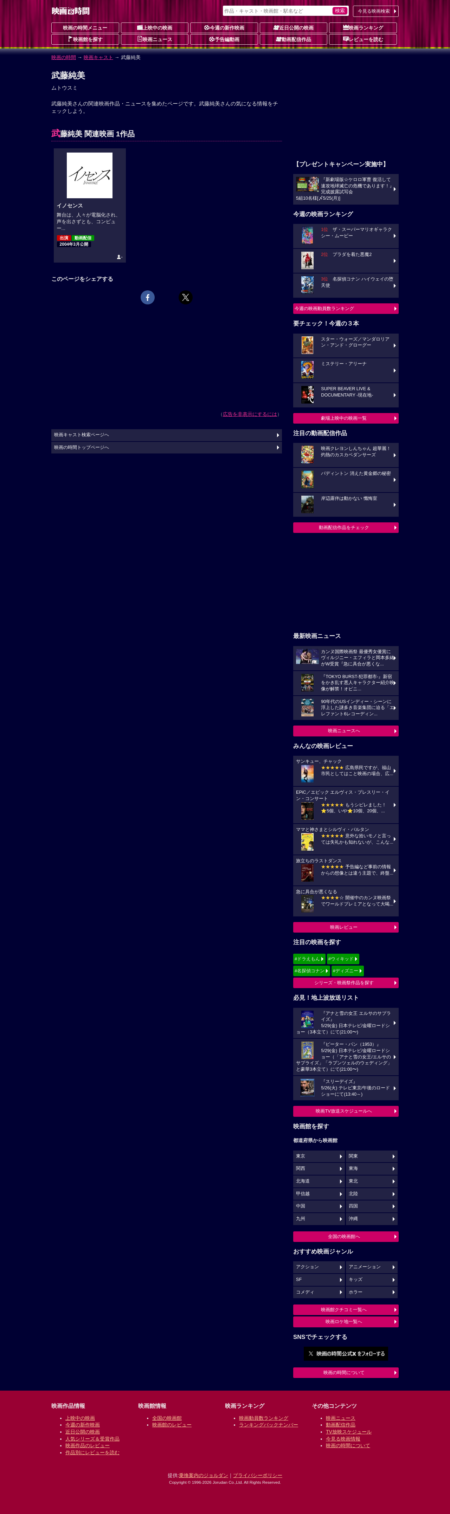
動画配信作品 (293, 39)
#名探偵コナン (309, 970)
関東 (353, 1156)
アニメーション (365, 1266)
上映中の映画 (154, 27)
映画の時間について (344, 1372)
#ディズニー (345, 970)
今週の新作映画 (224, 27)
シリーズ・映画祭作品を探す (344, 982)
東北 (353, 1181)
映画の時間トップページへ (81, 447)
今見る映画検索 (374, 11)
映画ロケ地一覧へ (344, 1321)
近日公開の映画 (294, 27)
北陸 (353, 1193)
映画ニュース (154, 39)
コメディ (305, 1292)
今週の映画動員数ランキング (324, 308)
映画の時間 (63, 57)
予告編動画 (224, 39)
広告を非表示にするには (250, 414)
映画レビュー (344, 927)
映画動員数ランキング (263, 1418)
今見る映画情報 (343, 1439)
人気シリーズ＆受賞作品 (92, 1439)
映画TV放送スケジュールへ (344, 1111)
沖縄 (353, 1218)
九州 (300, 1218)
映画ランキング (363, 27)
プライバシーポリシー (257, 1475)
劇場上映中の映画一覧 (344, 418)
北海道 (303, 1181)
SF (299, 1279)
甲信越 (303, 1193)
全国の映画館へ (344, 1236)
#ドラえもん (307, 958)
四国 (353, 1206)
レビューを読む (363, 39)
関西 (300, 1168)
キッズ (355, 1279)
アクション (307, 1266)
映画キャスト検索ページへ (81, 434)
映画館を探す (85, 39)
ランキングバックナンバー (268, 1425)
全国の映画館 (167, 1418)
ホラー (355, 1292)
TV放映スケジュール (349, 1432)
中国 (300, 1206)
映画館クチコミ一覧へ (344, 1309)
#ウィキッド (341, 958)
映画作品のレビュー (87, 1445)
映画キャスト (98, 57)
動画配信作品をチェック (344, 527)
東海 (353, 1168)
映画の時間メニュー (85, 28)
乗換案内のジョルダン (203, 1475)
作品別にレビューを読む (92, 1452)
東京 (300, 1156)
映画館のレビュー (172, 1425)
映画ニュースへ (344, 730)
